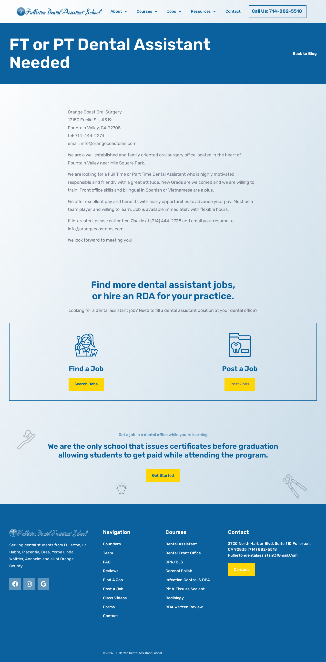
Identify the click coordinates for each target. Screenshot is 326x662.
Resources (203, 11)
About (119, 11)
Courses (147, 11)
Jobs (174, 11)
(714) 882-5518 (262, 549)
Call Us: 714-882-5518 (277, 11)
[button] (239, 384)
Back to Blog (305, 53)
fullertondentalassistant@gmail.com (262, 555)
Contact (233, 11)
